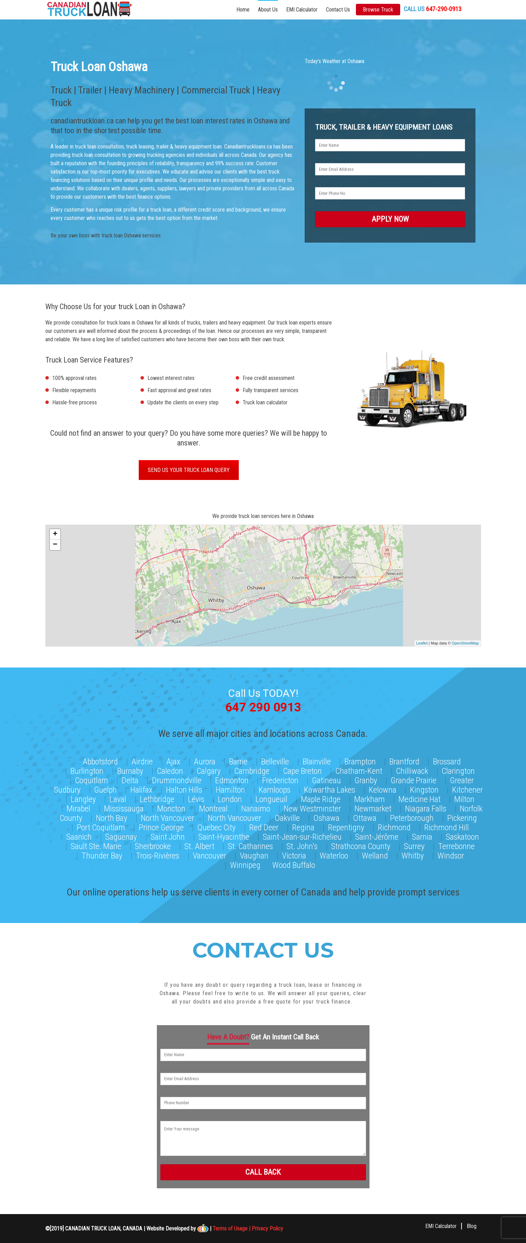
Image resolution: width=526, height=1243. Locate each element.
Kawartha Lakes (329, 788)
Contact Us (338, 9)
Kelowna (382, 788)
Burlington (87, 770)
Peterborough (412, 817)
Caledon (170, 770)
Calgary (209, 770)
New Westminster (312, 807)
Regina (303, 826)
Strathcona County (360, 845)
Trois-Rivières (157, 854)
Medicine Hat (419, 798)
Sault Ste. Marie (96, 845)
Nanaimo (255, 807)
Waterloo (334, 854)
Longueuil (271, 798)
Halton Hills (184, 788)
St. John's (302, 845)
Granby (366, 779)
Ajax (173, 760)
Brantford (404, 760)
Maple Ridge (321, 798)
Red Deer (264, 826)
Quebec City (216, 826)
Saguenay (121, 835)
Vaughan (254, 854)
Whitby (413, 854)
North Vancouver (167, 817)
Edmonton (232, 779)
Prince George (161, 826)
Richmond (394, 826)
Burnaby (130, 770)
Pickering (462, 817)
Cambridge (251, 770)
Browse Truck (378, 9)
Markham (369, 798)
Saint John (168, 835)
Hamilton (230, 788)
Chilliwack (412, 770)
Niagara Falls (425, 807)
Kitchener (467, 788)
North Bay (111, 817)
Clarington (458, 770)
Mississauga (124, 807)
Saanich (79, 835)
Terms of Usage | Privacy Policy (248, 1228)
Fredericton (280, 779)
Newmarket (373, 807)
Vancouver (209, 854)
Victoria (294, 854)
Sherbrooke (153, 845)
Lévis (196, 798)
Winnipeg (245, 864)
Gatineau (326, 779)
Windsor (450, 854)
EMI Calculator (302, 9)
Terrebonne (456, 845)
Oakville (287, 817)
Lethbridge (157, 798)
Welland (375, 854)
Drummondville (176, 779)
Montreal (213, 807)
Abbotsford (100, 760)
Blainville (317, 760)
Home (243, 9)
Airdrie (142, 760)
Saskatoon (462, 835)
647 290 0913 (263, 707)
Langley (83, 798)
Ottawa (364, 817)
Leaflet (422, 644)
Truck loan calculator (265, 403)
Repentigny (346, 826)
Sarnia (422, 835)
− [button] (55, 545)
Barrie (238, 760)
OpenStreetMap (465, 644)
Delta (130, 779)
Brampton (360, 760)
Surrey (414, 845)
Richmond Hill (446, 826)
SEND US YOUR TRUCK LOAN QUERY (189, 470)
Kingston (424, 788)
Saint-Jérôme (376, 835)
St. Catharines (250, 845)
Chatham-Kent (358, 770)
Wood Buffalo (293, 864)
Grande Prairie (413, 779)
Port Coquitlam (101, 826)
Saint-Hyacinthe (223, 835)
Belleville (275, 760)
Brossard (447, 760)
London (230, 798)
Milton (464, 798)
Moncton (171, 807)
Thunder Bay (102, 854)
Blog (472, 1225)
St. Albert (199, 845)
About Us (268, 9)
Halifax (141, 788)
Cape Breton (302, 770)
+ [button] (55, 535)
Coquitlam (91, 779)
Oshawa (326, 817)
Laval (117, 798)
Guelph (105, 788)
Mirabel (78, 807)
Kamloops (274, 788)
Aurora (204, 760)
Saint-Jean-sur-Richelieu (302, 835)
